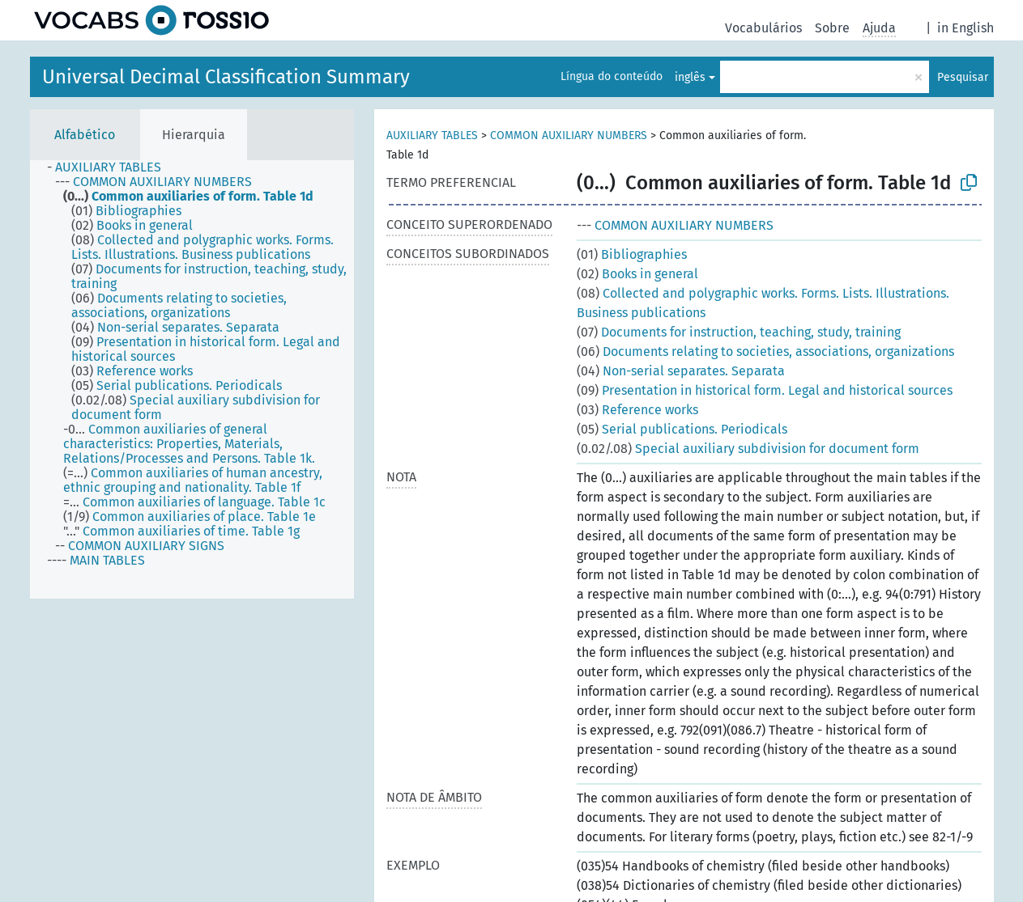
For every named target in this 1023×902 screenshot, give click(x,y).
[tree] (192, 379)
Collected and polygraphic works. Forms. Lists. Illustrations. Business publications (763, 303)
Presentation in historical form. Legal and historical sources (765, 390)
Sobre (832, 28)
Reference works (637, 409)
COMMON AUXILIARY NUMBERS (568, 135)
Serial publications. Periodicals (682, 429)
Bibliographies (632, 254)
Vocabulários (763, 28)
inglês (690, 77)
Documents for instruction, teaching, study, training (739, 332)
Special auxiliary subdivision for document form (748, 448)
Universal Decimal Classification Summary (226, 77)
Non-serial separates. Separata (681, 371)
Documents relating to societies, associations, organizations (765, 351)
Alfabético (84, 134)
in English (965, 28)
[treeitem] (111, 167)
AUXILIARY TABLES (432, 135)
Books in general (637, 274)
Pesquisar (962, 77)
